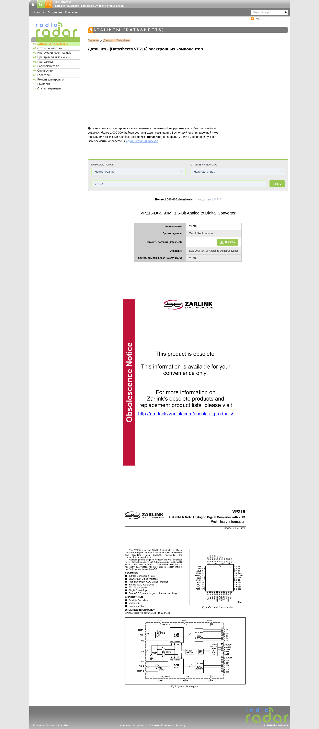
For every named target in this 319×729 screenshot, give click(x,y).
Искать (277, 183)
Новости (38, 12)
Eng (66, 725)
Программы (45, 61)
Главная (93, 40)
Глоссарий (44, 75)
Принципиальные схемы (53, 57)
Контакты (71, 12)
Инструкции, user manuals (54, 52)
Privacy (180, 725)
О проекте (55, 12)
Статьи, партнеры (49, 88)
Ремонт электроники (51, 79)
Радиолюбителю (48, 66)
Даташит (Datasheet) (117, 40)
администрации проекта (142, 141)
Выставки (43, 84)
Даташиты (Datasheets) (52, 43)
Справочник (45, 70)
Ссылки (154, 725)
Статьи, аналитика (49, 48)
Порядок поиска (103, 164)
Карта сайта (54, 725)
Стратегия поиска (204, 164)
